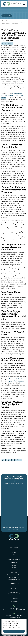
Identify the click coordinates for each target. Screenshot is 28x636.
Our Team (14, 550)
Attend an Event (14, 570)
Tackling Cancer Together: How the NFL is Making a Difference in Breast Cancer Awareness (12, 23)
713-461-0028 (14, 608)
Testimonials (14, 557)
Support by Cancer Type (14, 577)
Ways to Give (14, 572)
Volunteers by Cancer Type (14, 575)
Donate (14, 565)
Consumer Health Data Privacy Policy (16, 635)
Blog (7, 20)
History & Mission (14, 547)
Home (3, 20)
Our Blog (14, 552)
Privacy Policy (15, 529)
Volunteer (14, 567)
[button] (23, 4)
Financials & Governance (14, 559)
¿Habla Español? (14, 592)
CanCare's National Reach (14, 579)
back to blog (6, 15)
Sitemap (4, 635)
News (14, 554)
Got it (7, 631)
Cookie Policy (7, 627)
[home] (12, 4)
